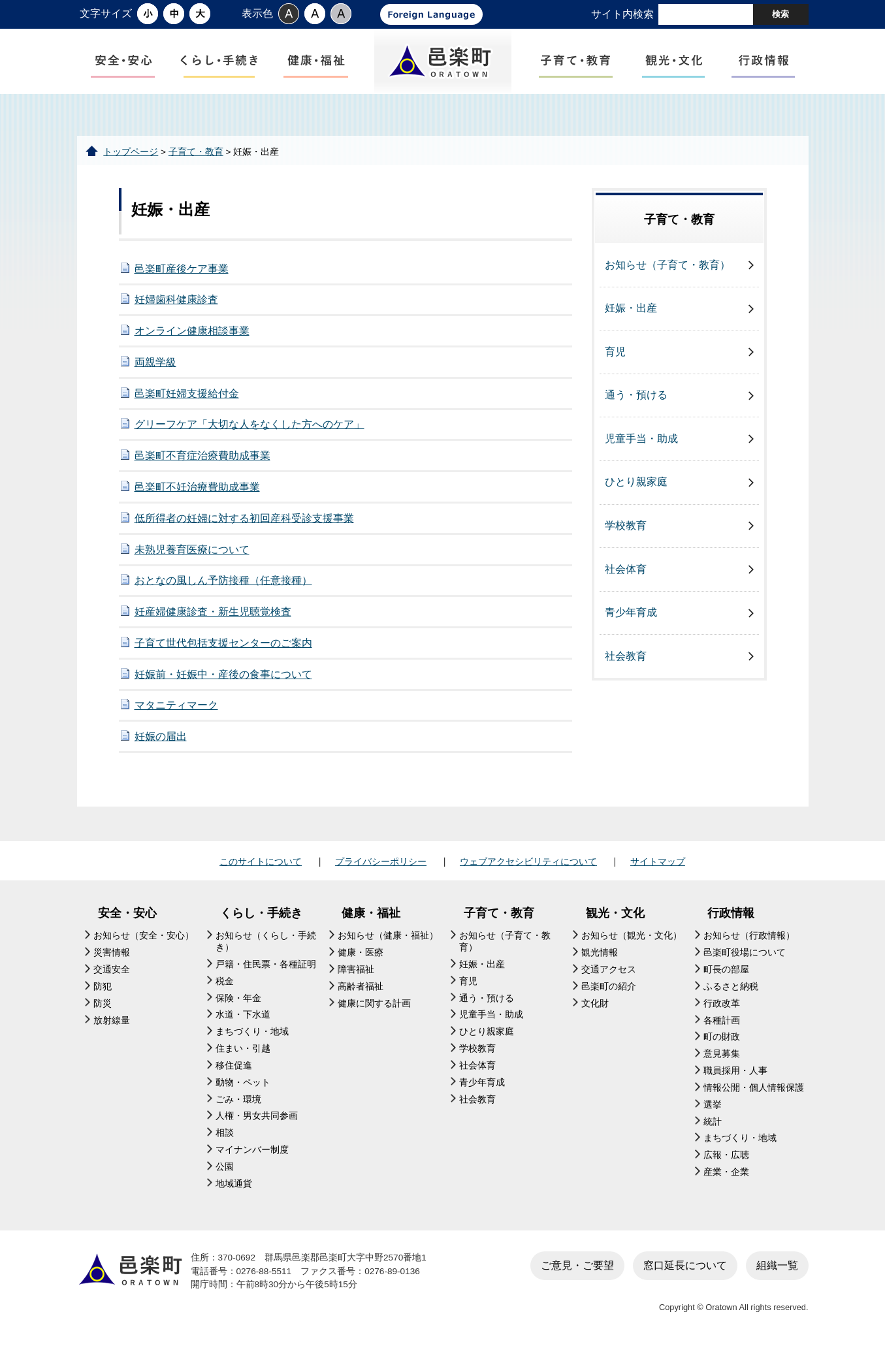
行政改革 (721, 1003)
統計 (712, 1122)
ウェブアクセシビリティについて (528, 861)
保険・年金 (238, 998)
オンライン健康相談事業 (192, 330)
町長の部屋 (726, 969)
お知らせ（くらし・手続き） (266, 941)
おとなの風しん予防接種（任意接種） (223, 580)
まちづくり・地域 (252, 1031)
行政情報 (730, 913)
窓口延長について (685, 1265)
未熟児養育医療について (192, 549)
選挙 (712, 1105)
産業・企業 (726, 1172)
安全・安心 (127, 913)
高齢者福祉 (360, 986)
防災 (102, 1003)
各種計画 (721, 1020)
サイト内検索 (622, 14)
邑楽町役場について (744, 952)
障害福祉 (356, 969)
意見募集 (721, 1054)
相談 (225, 1133)
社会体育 (626, 569)
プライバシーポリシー (380, 861)
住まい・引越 (243, 1048)
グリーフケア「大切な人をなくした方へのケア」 (249, 424)
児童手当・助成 (641, 438)
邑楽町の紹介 (608, 986)
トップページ (130, 152)
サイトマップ (657, 861)
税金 (225, 981)
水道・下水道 (243, 1014)
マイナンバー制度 (252, 1150)
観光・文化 (615, 913)
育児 (615, 351)
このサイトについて (260, 861)
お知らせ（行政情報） (749, 935)
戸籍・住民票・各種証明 (266, 964)
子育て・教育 (196, 152)
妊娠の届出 (161, 736)
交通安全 (111, 969)
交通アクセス (608, 969)
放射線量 (111, 1020)
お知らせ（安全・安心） (143, 935)
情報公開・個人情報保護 (753, 1088)
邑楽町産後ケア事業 (182, 268)
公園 (225, 1167)
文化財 (595, 1003)
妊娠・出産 (631, 307)
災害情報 (111, 952)
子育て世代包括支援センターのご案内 (223, 643)
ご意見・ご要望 (577, 1265)
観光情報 (599, 952)
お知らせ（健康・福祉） (388, 935)
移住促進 (234, 1065)
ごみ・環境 (238, 1099)
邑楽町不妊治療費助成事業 (197, 486)
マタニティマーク (176, 705)
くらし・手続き (261, 913)
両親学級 (155, 362)
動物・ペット (243, 1082)
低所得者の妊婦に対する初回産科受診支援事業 (244, 518)
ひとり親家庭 (636, 481)
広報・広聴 (726, 1155)
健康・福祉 (371, 913)
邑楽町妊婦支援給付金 (187, 393)
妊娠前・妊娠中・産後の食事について (223, 674)
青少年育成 (631, 612)
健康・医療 (360, 952)
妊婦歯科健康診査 (176, 299)
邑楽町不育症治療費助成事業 (202, 455)
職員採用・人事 (735, 1071)
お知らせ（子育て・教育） (667, 264)
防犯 (102, 986)
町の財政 (721, 1037)
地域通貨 (234, 1184)
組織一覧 (777, 1265)
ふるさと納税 (730, 986)
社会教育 (626, 656)
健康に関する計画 (374, 1003)
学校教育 (626, 525)
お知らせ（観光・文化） (631, 935)
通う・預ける (636, 394)
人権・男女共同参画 (257, 1116)
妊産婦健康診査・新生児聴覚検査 (213, 611)
